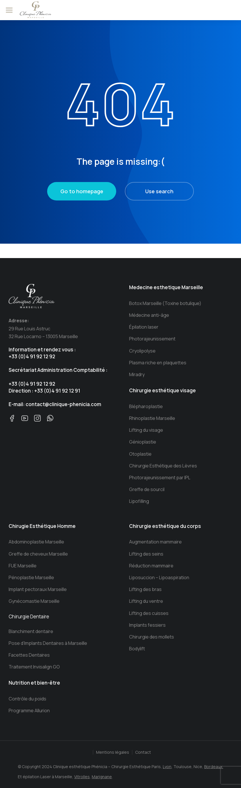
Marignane (102, 776)
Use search (159, 191)
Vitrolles (82, 776)
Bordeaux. (213, 766)
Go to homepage (81, 191)
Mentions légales (112, 752)
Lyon (167, 766)
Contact (143, 752)
